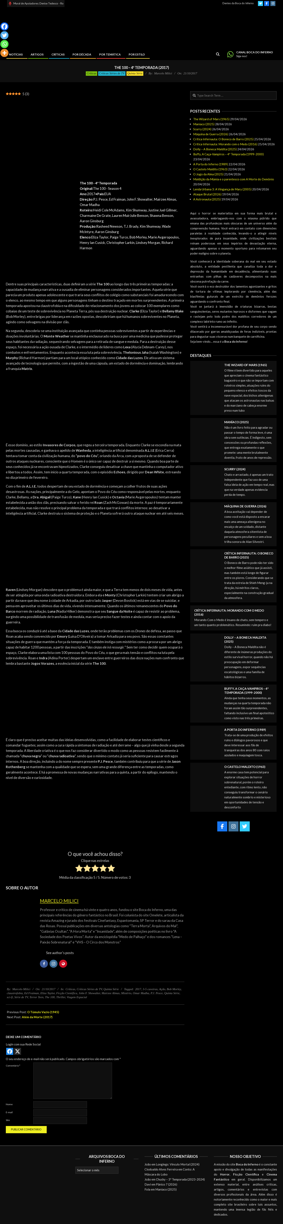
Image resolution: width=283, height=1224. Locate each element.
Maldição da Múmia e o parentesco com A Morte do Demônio (233, 179)
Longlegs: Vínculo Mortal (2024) (177, 1164)
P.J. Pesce (157, 993)
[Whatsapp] (4, 44)
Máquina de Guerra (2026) (210, 134)
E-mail (9, 1112)
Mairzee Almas (111, 993)
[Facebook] (4, 26)
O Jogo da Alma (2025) (208, 174)
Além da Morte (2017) (37, 1017)
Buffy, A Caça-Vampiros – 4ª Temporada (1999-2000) (228, 154)
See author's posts (60, 953)
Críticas (91, 73)
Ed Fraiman (31, 993)
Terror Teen (36, 997)
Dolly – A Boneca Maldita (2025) (215, 149)
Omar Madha (141, 993)
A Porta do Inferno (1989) (210, 164)
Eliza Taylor (47, 993)
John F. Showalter (89, 993)
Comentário (13, 1065)
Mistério (126, 993)
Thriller (60, 997)
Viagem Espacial (77, 997)
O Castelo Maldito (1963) (210, 169)
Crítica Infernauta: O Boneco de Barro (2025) (223, 139)
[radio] (79, 868)
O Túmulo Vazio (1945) (43, 1012)
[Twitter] (4, 35)
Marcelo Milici (59, 901)
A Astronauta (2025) (207, 199)
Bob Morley (174, 989)
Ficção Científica (66, 993)
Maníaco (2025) (203, 124)
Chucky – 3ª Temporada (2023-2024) (180, 1179)
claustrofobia (15, 993)
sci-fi (10, 997)
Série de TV (21, 997)
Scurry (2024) (202, 129)
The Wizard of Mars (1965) (211, 119)
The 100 (50, 997)
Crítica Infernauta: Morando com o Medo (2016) (225, 144)
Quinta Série (135, 73)
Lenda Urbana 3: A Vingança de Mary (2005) (222, 189)
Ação (162, 989)
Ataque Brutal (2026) (207, 194)
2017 (138, 989)
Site (8, 1120)
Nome (9, 1104)
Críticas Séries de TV (112, 73)
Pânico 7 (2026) (166, 1184)
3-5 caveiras (150, 989)
